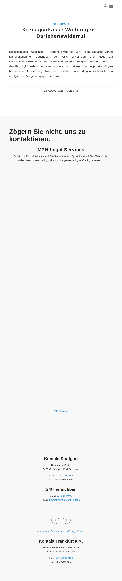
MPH (75, 90)
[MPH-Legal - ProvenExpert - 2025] (61, 312)
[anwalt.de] (29, 451)
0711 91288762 (64, 475)
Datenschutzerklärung (63, 531)
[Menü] (111, 7)
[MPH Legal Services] (50, 6)
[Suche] (104, 6)
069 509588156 (64, 557)
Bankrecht (61, 24)
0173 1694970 (64, 495)
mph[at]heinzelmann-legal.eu (65, 499)
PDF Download (61, 411)
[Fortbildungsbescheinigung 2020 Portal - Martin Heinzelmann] (61, 404)
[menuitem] (104, 6)
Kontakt (81, 531)
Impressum (43, 531)
